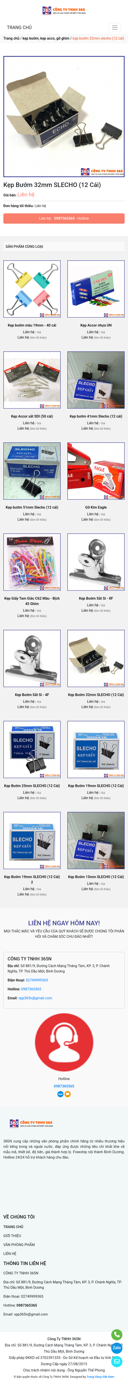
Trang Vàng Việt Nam (100, 1376)
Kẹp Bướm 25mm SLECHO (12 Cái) (32, 786)
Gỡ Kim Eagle (96, 507)
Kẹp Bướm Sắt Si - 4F (32, 695)
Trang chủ (11, 38)
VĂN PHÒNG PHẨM (19, 1245)
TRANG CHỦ (19, 27)
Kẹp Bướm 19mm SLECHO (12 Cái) (96, 786)
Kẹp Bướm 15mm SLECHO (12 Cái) (96, 877)
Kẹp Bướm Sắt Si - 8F (96, 598)
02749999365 (37, 980)
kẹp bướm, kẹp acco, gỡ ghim (46, 38)
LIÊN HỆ (9, 1254)
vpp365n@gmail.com (35, 998)
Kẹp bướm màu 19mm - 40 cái (32, 325)
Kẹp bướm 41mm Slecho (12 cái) (96, 416)
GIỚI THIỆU (12, 1236)
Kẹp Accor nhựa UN (96, 325)
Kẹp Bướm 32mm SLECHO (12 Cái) (96, 695)
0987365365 (64, 218)
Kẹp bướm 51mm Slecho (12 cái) (32, 507)
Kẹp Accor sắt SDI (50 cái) (32, 416)
